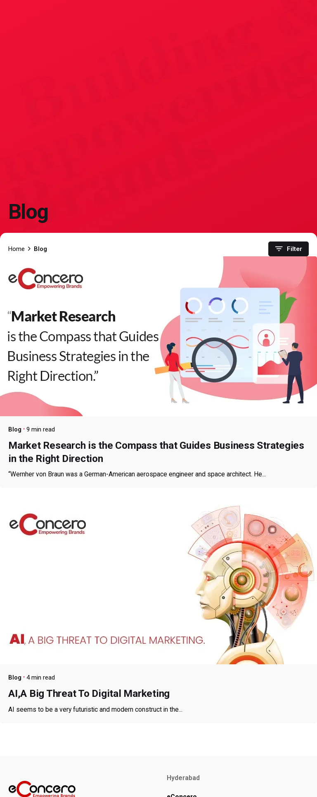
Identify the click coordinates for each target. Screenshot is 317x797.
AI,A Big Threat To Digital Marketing (89, 693)
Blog (14, 429)
